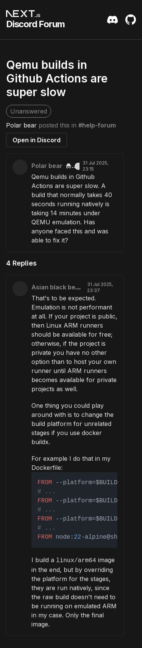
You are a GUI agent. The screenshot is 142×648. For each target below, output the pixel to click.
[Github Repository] (130, 19)
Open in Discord (36, 140)
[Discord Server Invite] (112, 19)
